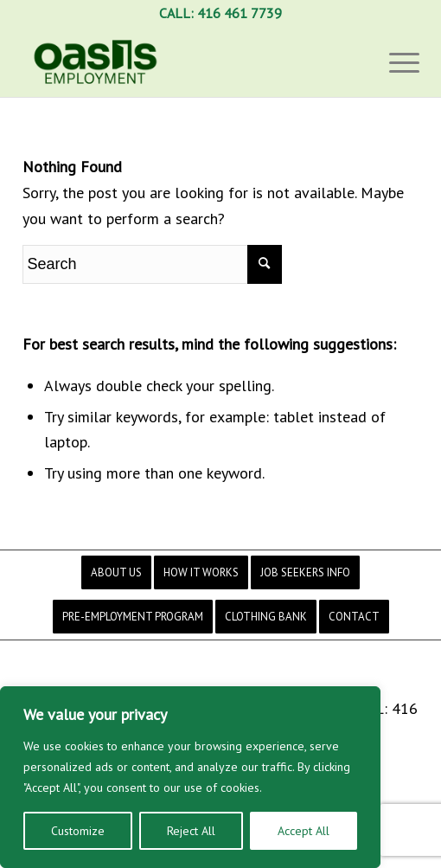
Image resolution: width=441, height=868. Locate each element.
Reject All (191, 831)
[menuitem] (116, 572)
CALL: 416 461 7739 (220, 13)
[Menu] (395, 61)
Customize (78, 831)
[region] (190, 777)
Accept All (303, 831)
